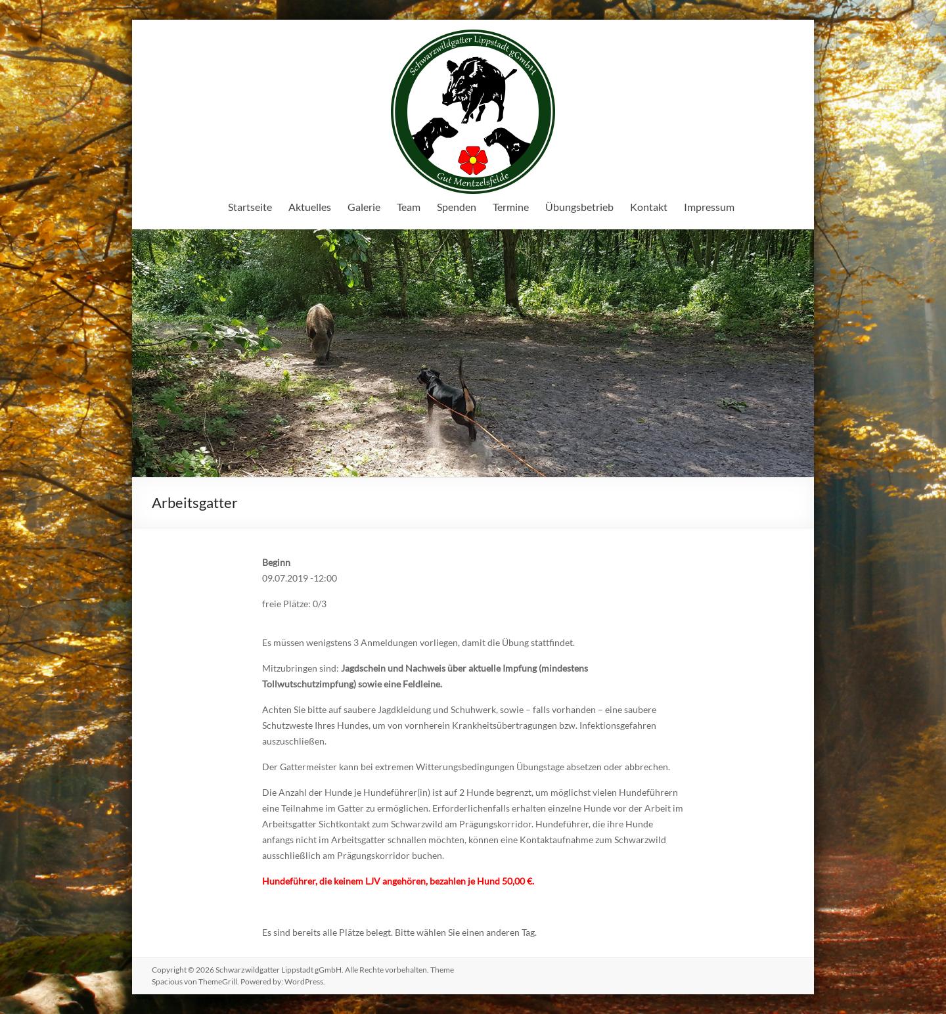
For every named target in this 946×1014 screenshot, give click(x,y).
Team (408, 206)
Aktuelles (309, 206)
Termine (511, 206)
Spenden (456, 206)
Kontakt (648, 206)
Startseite (250, 206)
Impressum (709, 206)
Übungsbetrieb (579, 206)
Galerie (364, 206)
